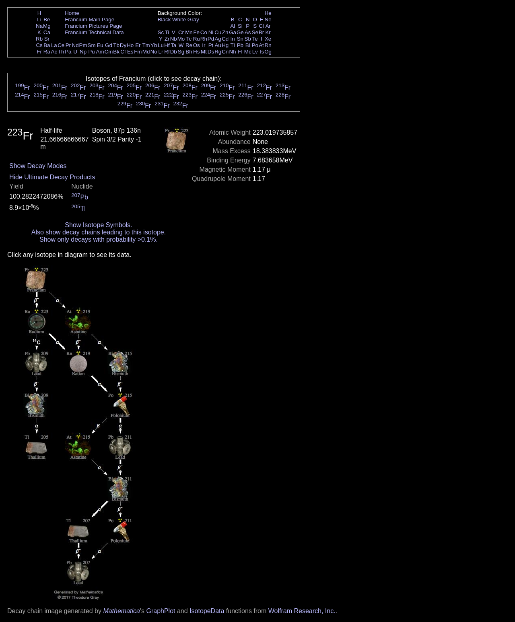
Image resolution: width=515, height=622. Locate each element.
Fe (196, 32)
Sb (248, 39)
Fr (39, 52)
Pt (211, 45)
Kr (267, 32)
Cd (225, 39)
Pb (240, 45)
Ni (211, 32)
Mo (181, 39)
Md (146, 52)
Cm (109, 52)
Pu (91, 52)
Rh (203, 39)
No (153, 52)
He (268, 13)
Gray (193, 19)
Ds (211, 52)
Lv (255, 52)
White (179, 19)
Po (255, 45)
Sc (161, 32)
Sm (92, 45)
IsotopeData (207, 611)
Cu (217, 32)
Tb (116, 45)
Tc (189, 39)
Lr (161, 52)
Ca (46, 32)
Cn (225, 52)
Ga (232, 32)
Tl (233, 45)
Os (196, 45)
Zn (225, 32)
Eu (100, 45)
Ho (130, 45)
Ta (173, 45)
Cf (123, 52)
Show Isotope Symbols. (98, 225)
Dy (123, 45)
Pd (211, 39)
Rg (217, 52)
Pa (68, 52)
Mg (47, 26)
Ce (61, 45)
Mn (189, 32)
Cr (181, 32)
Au (217, 45)
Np (83, 52)
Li (39, 19)
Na (39, 26)
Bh (188, 52)
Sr (46, 39)
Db (173, 52)
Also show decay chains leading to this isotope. (98, 232)
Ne (268, 19)
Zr (167, 39)
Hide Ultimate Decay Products (52, 177)
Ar (267, 26)
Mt (204, 52)
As (248, 32)
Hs (196, 52)
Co (203, 32)
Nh (232, 52)
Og (268, 52)
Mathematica (121, 611)
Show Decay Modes (37, 165)
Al (232, 26)
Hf (166, 45)
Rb (39, 39)
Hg (225, 45)
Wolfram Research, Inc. (302, 611)
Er (137, 45)
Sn (240, 39)
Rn (268, 45)
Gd (108, 45)
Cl (261, 26)
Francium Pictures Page (93, 26)
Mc (247, 52)
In (233, 39)
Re (188, 45)
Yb (153, 45)
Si (240, 26)
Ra (46, 52)
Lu (161, 45)
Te (255, 39)
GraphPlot (160, 611)
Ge (240, 32)
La (54, 45)
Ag (217, 39)
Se (255, 32)
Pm (83, 45)
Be (46, 19)
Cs (39, 45)
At (261, 45)
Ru (196, 39)
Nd (75, 45)
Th (61, 52)
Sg (181, 52)
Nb (173, 39)
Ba (46, 45)
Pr (68, 45)
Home (72, 13)
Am (100, 52)
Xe (268, 39)
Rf (166, 52)
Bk (116, 52)
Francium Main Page (89, 19)
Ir (203, 45)
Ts (261, 52)
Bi (247, 45)
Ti (167, 32)
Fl (240, 52)
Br (261, 32)
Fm (138, 52)
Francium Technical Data (94, 32)
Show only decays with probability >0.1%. (98, 239)
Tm (146, 45)
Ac (54, 52)
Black (164, 19)
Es (130, 52)
